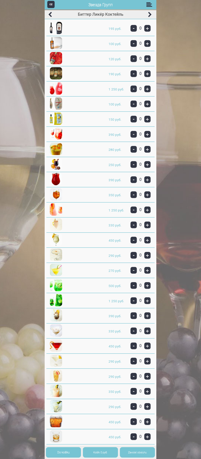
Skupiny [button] (150, 4)
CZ (51, 4)
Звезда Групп (100, 4)
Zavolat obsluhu (137, 452)
